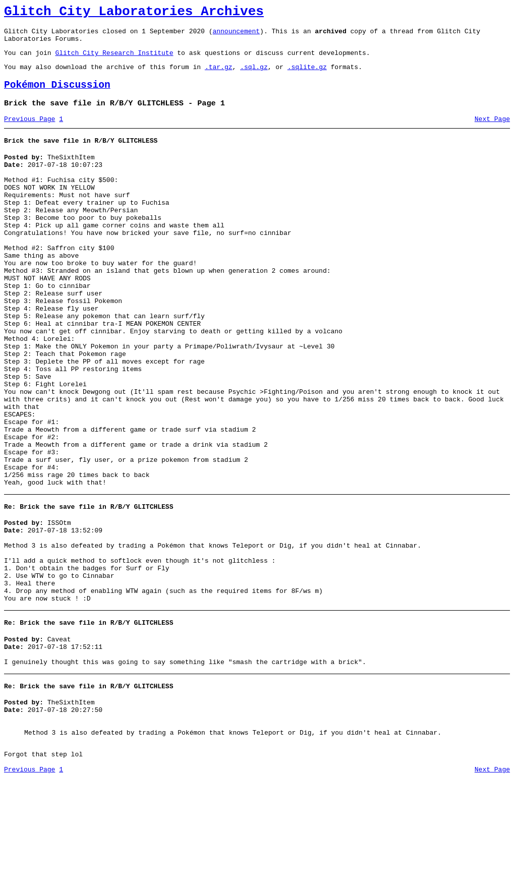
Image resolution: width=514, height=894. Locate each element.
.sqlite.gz (307, 75)
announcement (236, 35)
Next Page (492, 132)
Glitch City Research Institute (114, 60)
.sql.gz (254, 75)
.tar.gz (219, 75)
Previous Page (29, 132)
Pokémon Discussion (57, 95)
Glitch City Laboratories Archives (134, 13)
